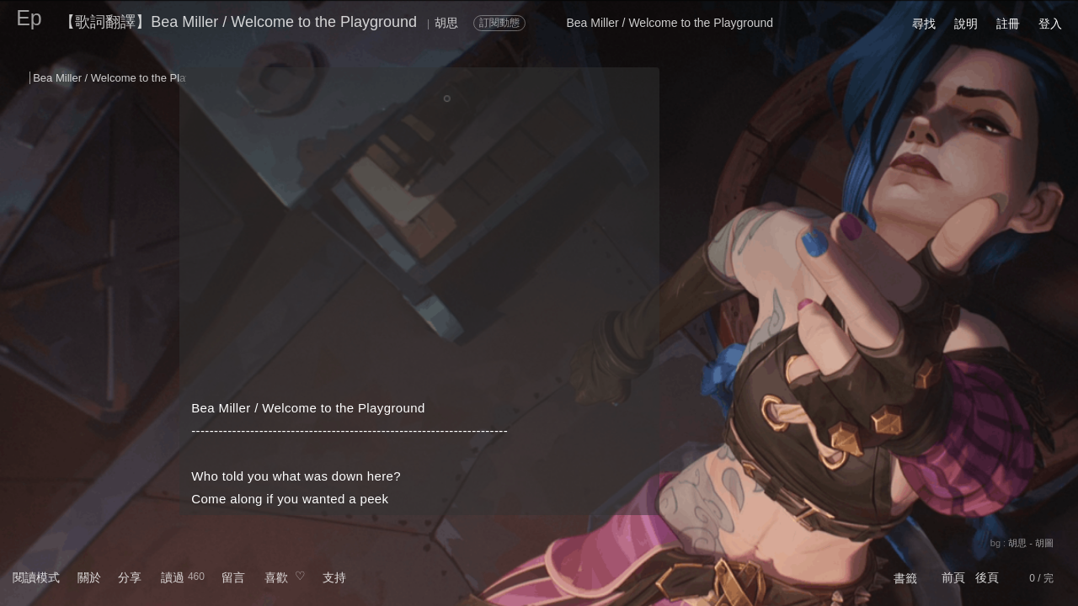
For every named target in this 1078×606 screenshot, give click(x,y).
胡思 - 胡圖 (1031, 543)
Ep (29, 17)
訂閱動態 (499, 23)
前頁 (953, 577)
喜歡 (276, 577)
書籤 (905, 578)
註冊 (1008, 23)
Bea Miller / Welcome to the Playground (129, 78)
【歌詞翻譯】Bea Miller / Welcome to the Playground (238, 21)
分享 (129, 577)
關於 (89, 577)
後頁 (987, 577)
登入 (1050, 23)
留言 (233, 577)
